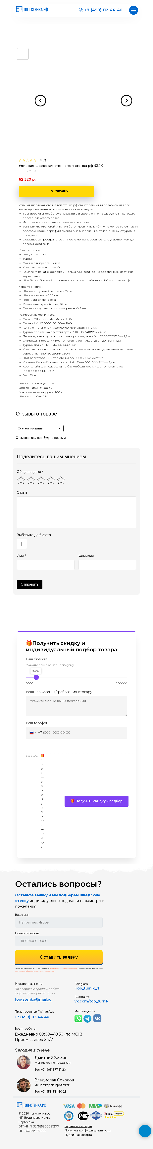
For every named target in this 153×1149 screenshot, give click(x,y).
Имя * (21, 556)
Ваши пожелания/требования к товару (59, 692)
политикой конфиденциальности (64, 969)
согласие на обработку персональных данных (34, 971)
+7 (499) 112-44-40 (103, 10)
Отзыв (22, 492)
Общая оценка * (30, 472)
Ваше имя (22, 915)
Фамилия (86, 556)
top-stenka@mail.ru (33, 999)
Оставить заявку (59, 957)
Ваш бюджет (36, 659)
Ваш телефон (37, 723)
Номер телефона (27, 933)
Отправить (29, 584)
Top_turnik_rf (87, 988)
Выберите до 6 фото (34, 535)
